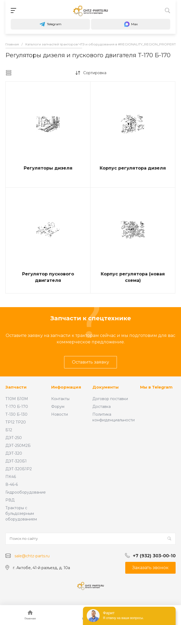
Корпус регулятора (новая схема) (133, 277)
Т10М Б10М (16, 398)
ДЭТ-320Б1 (16, 461)
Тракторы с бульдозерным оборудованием (21, 513)
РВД (10, 500)
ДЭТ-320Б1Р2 (18, 468)
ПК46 (10, 476)
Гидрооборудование (25, 492)
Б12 (8, 430)
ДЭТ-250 (13, 437)
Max (131, 24)
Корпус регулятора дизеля (133, 168)
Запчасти (16, 387)
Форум (57, 406)
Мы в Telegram (156, 387)
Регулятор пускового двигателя (48, 277)
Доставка (101, 406)
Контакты (60, 398)
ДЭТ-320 (13, 453)
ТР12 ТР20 (15, 422)
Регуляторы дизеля (48, 168)
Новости (59, 414)
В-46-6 (11, 484)
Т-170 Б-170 (16, 406)
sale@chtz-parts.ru (32, 556)
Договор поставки (110, 398)
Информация (66, 387)
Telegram (50, 24)
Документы (105, 387)
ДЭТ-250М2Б (18, 445)
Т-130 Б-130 (16, 414)
